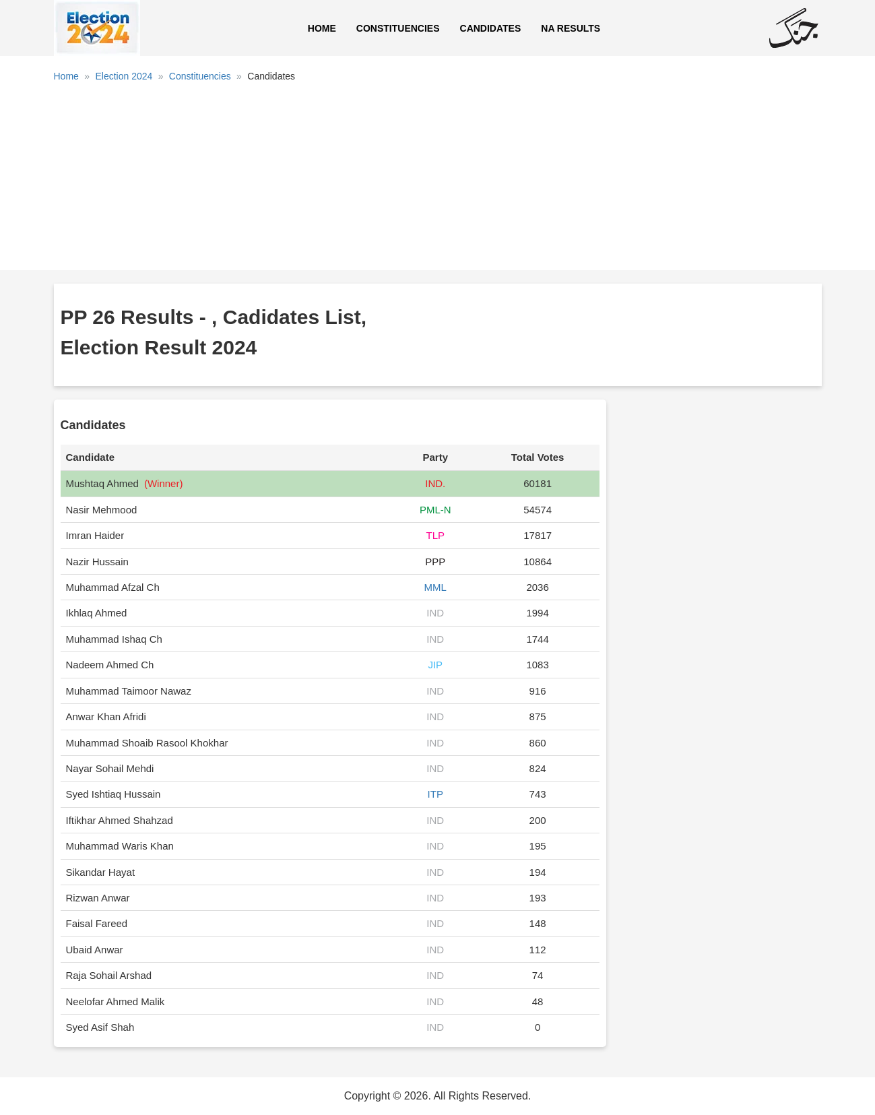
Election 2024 (123, 76)
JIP (435, 664)
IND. (435, 483)
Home (322, 28)
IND (435, 612)
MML (435, 587)
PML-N (435, 509)
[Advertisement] (438, 181)
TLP (435, 535)
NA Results (570, 28)
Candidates (490, 28)
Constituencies (398, 28)
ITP (435, 794)
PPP (435, 561)
